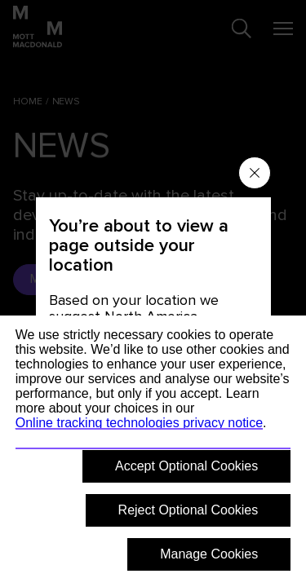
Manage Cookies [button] (209, 554)
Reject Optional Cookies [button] (188, 510)
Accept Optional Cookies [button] (186, 466)
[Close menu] (254, 173)
